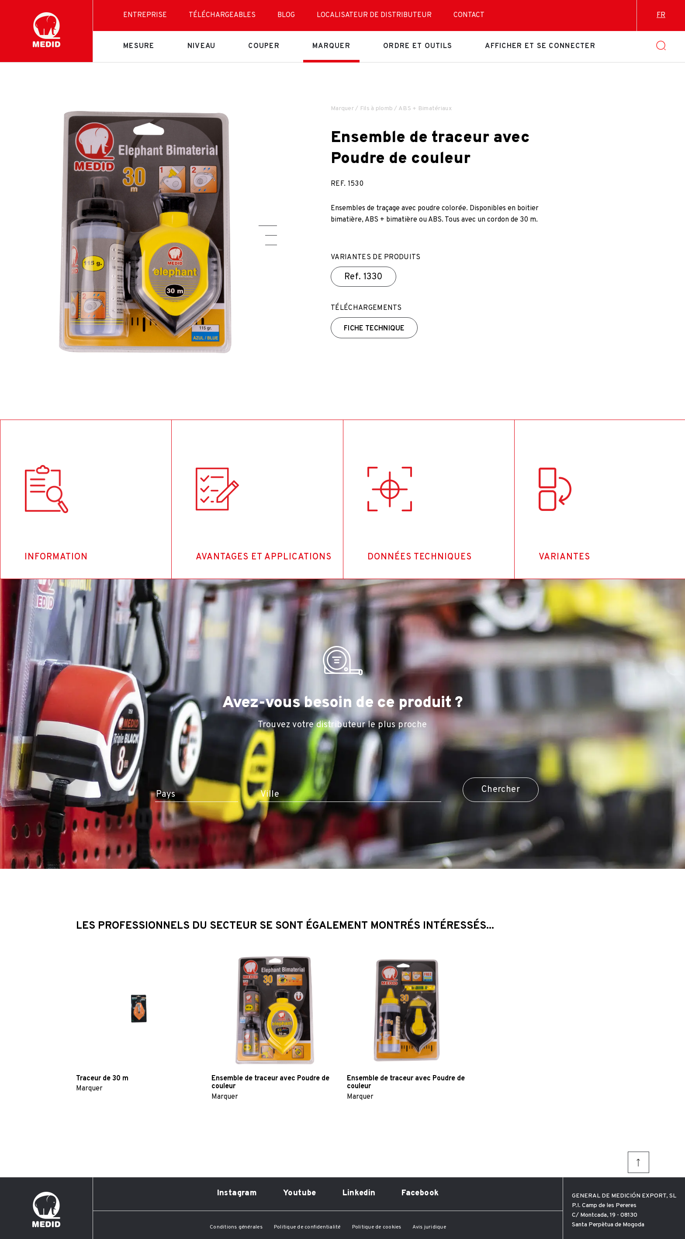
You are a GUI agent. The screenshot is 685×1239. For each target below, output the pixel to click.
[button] (271, 235)
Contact (468, 15)
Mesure (139, 46)
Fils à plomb (376, 108)
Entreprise (145, 15)
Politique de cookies (376, 1227)
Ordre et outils (417, 46)
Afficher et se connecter (540, 46)
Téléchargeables (222, 15)
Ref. (363, 277)
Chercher (500, 789)
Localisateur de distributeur (374, 15)
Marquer (331, 46)
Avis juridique (429, 1227)
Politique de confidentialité (307, 1227)
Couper (264, 46)
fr (661, 15)
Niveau (201, 46)
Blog (286, 15)
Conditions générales (236, 1227)
